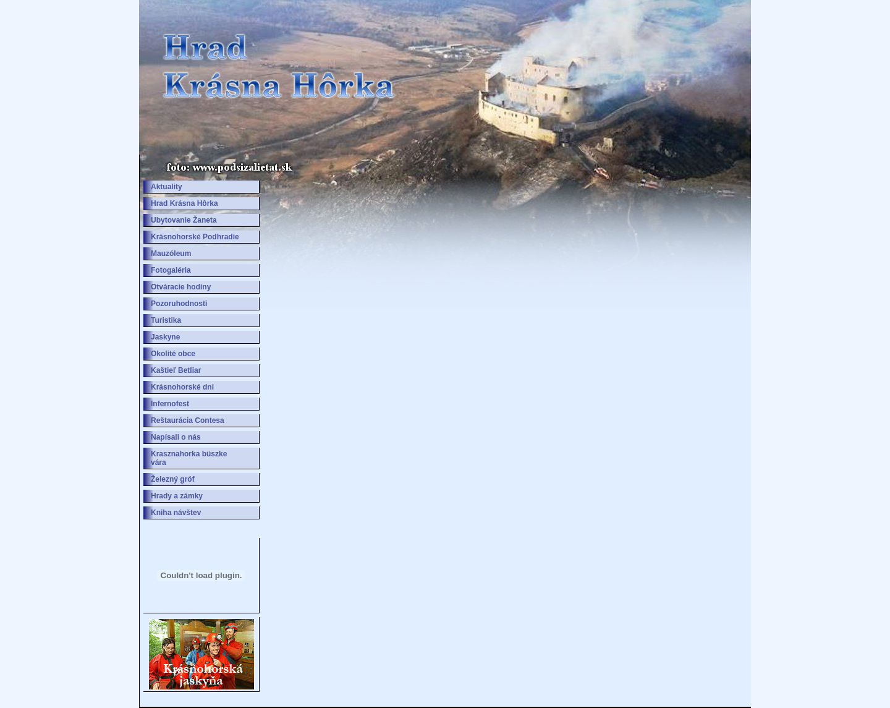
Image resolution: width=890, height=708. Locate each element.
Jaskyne (165, 337)
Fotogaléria (171, 270)
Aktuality (166, 186)
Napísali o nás (176, 437)
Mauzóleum (171, 253)
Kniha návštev (176, 512)
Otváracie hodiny (181, 287)
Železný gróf (173, 479)
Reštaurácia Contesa (187, 420)
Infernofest (170, 403)
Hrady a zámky (177, 496)
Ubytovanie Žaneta (184, 220)
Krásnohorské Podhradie (195, 236)
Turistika (166, 320)
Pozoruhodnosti (179, 303)
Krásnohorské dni (182, 387)
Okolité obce (173, 353)
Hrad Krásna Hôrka (184, 203)
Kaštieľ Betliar (176, 370)
